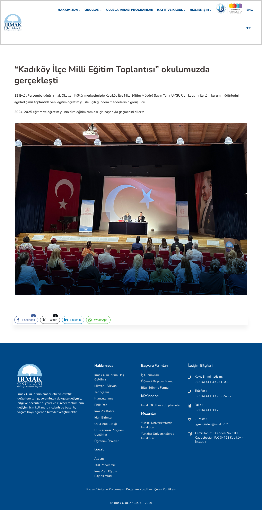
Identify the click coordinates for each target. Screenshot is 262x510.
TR (248, 31)
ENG (249, 13)
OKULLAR (93, 13)
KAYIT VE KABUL (171, 13)
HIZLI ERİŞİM (201, 13)
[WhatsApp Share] (98, 320)
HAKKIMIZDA (69, 13)
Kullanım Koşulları (139, 489)
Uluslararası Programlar (129, 13)
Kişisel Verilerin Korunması (105, 489)
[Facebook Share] (26, 320)
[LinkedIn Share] (73, 320)
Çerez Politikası (165, 489)
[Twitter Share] (50, 320)
